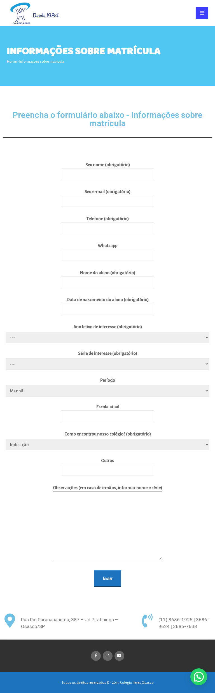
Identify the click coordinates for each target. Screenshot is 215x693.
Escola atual (107, 411)
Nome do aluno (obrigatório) (107, 277)
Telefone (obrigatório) (107, 223)
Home (12, 62)
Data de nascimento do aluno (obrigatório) (107, 304)
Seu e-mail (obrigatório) (107, 196)
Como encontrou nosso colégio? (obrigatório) (107, 434)
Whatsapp (107, 250)
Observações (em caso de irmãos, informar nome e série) (107, 523)
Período (107, 380)
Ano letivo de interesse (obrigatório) (107, 326)
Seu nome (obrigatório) (107, 169)
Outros (107, 465)
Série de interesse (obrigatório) (107, 353)
